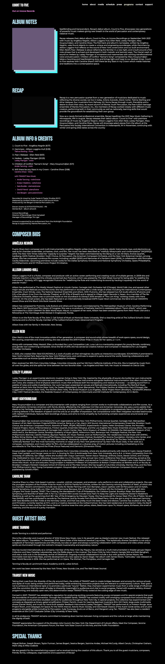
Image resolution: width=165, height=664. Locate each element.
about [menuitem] (93, 4)
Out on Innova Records (23, 11)
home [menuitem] (85, 4)
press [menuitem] (119, 4)
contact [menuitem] (139, 4)
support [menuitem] (149, 4)
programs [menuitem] (128, 4)
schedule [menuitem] (110, 4)
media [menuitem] (101, 4)
